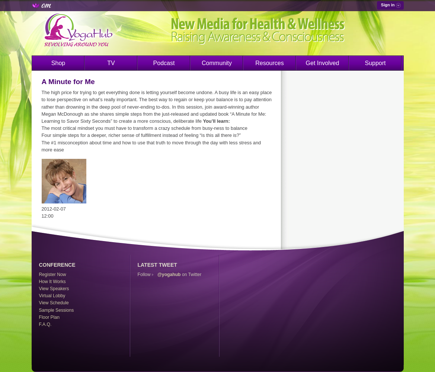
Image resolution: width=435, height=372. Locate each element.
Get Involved (322, 63)
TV (111, 63)
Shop (58, 63)
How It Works (52, 281)
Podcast (164, 63)
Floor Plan (49, 317)
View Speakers (54, 288)
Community (217, 63)
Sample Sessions (56, 310)
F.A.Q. (45, 324)
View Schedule (54, 302)
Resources (269, 63)
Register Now (52, 274)
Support (375, 63)
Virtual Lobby (52, 295)
